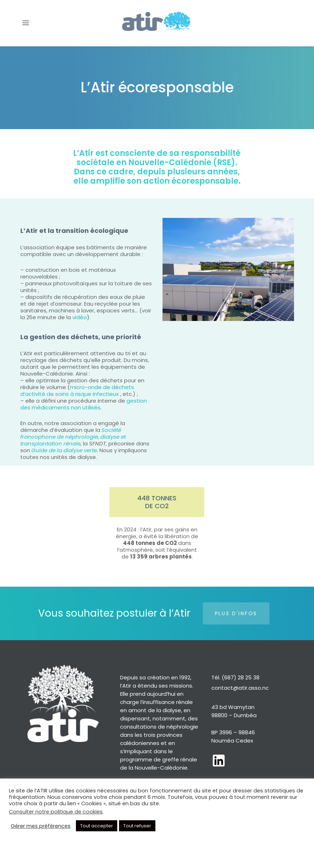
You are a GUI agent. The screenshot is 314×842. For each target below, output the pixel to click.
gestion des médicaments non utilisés (83, 404)
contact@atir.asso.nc (240, 688)
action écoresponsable (190, 181)
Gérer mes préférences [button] (41, 826)
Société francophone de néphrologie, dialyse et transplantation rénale (73, 436)
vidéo (79, 317)
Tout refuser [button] (137, 825)
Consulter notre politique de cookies (56, 811)
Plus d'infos (236, 613)
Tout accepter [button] (96, 825)
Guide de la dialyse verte (64, 450)
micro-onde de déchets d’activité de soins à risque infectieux (77, 390)
